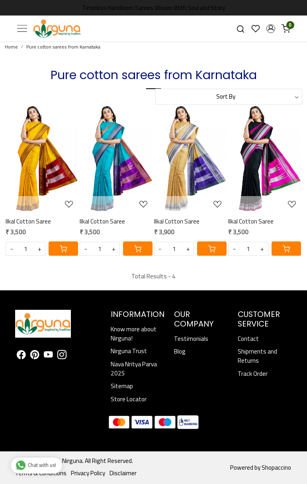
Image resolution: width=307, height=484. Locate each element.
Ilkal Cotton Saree (28, 221)
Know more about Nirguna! (133, 333)
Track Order (253, 373)
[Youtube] (48, 355)
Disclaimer (123, 473)
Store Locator (129, 399)
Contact (248, 338)
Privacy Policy (88, 473)
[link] (240, 28)
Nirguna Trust (129, 351)
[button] (270, 28)
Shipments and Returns (257, 356)
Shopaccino (276, 467)
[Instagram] (62, 355)
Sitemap (122, 386)
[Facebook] (21, 355)
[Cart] (63, 248)
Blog (180, 351)
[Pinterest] (35, 355)
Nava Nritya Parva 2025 (134, 368)
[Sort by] (229, 97)
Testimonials (191, 338)
